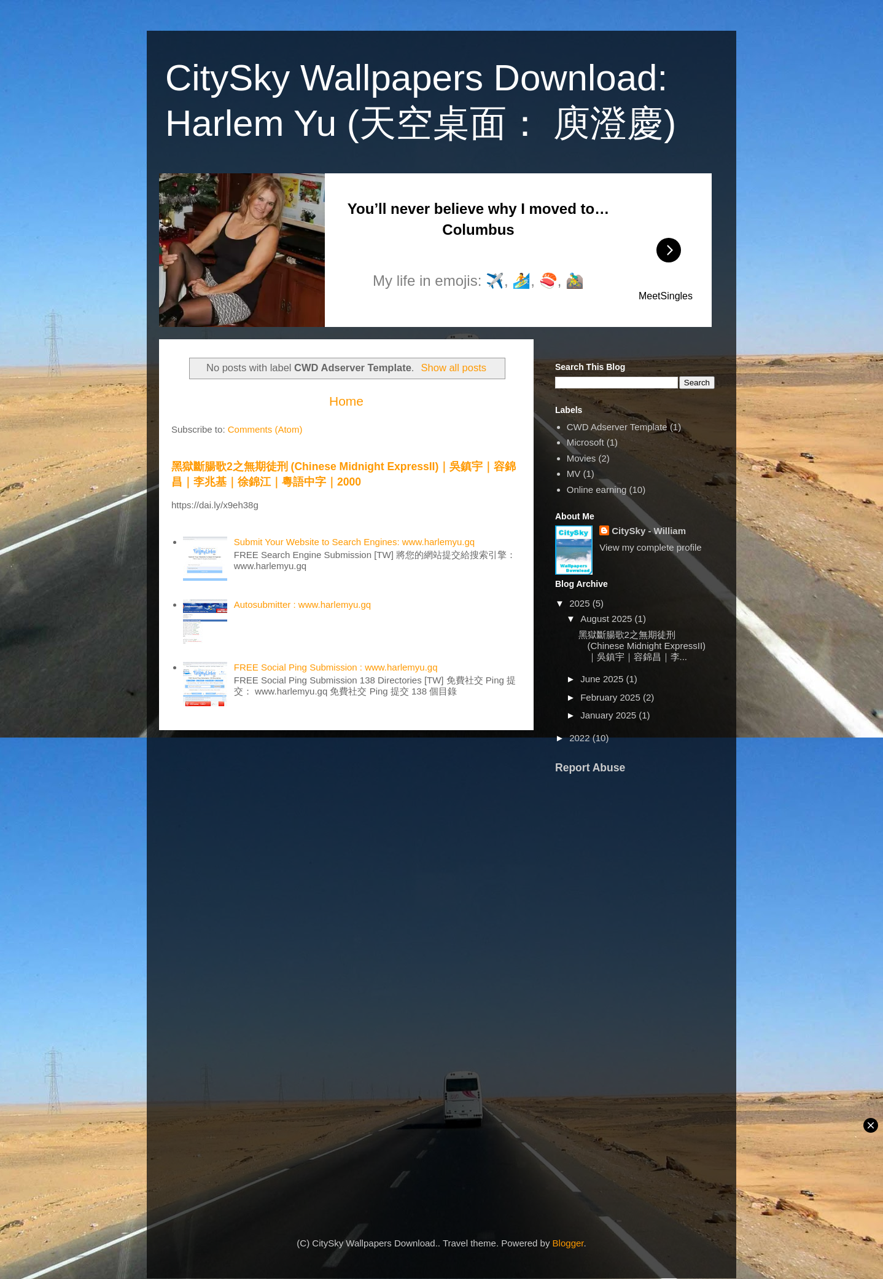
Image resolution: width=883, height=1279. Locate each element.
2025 (581, 603)
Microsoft (585, 442)
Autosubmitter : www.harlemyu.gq (302, 604)
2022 (581, 738)
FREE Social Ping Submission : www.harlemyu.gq (336, 667)
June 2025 (603, 679)
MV (574, 473)
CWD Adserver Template (617, 427)
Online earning (597, 489)
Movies (581, 458)
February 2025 (611, 697)
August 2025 (607, 618)
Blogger (568, 1243)
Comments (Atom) (265, 429)
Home (346, 401)
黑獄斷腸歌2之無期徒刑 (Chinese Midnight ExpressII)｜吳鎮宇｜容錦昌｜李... (642, 645)
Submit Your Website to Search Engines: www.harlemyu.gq (354, 542)
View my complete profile (650, 547)
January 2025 (609, 715)
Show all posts (453, 367)
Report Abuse (590, 767)
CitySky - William (649, 530)
